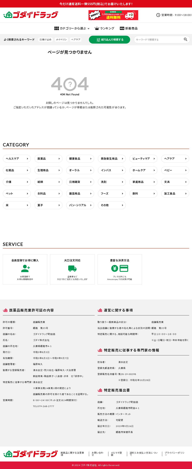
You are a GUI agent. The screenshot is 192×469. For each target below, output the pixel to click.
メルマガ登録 (116, 453)
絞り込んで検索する (109, 40)
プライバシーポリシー (174, 453)
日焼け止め (46, 39)
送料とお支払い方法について (144, 453)
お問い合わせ (98, 453)
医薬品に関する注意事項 (72, 453)
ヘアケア (75, 39)
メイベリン (61, 39)
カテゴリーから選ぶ (70, 28)
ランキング (104, 28)
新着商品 (129, 28)
